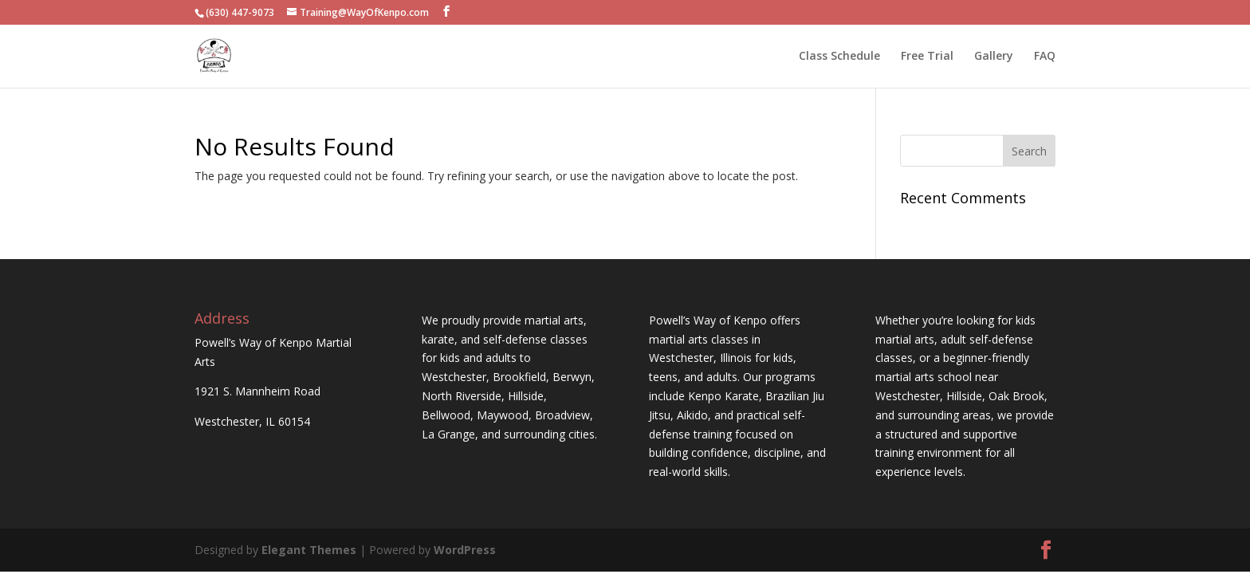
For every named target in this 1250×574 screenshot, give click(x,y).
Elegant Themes (308, 549)
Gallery (993, 56)
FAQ (1044, 56)
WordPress (465, 549)
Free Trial (927, 56)
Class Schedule (839, 56)
